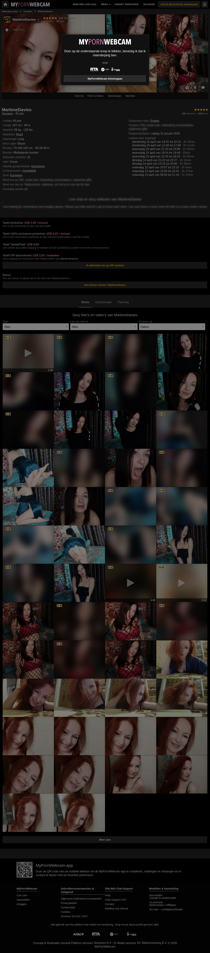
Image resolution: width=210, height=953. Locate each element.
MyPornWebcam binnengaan (105, 78)
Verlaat (105, 63)
